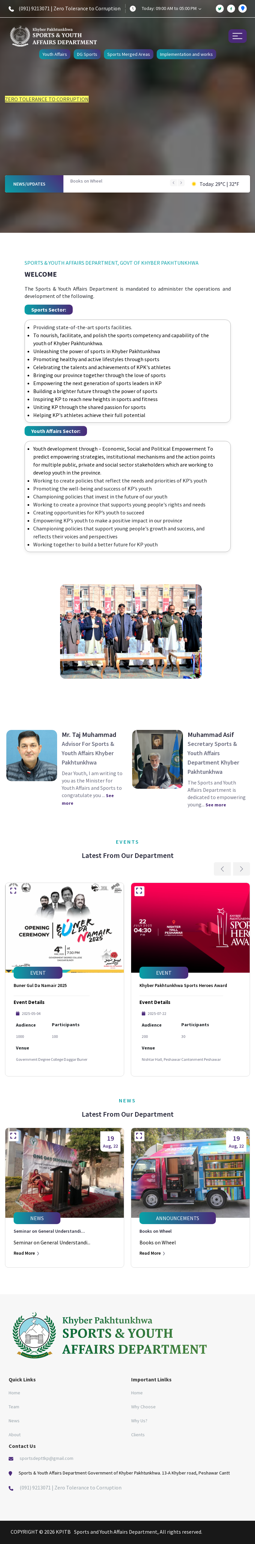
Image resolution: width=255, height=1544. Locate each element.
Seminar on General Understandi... (49, 1231)
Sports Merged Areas (128, 54)
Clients (138, 1435)
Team (14, 1407)
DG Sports (87, 54)
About (15, 1435)
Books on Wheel (86, 181)
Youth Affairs (54, 54)
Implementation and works (186, 54)
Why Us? (139, 1421)
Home (14, 1393)
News (14, 1421)
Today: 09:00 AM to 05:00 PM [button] (171, 8)
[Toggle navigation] (237, 36)
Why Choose (143, 1407)
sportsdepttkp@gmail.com (46, 1458)
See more (216, 805)
